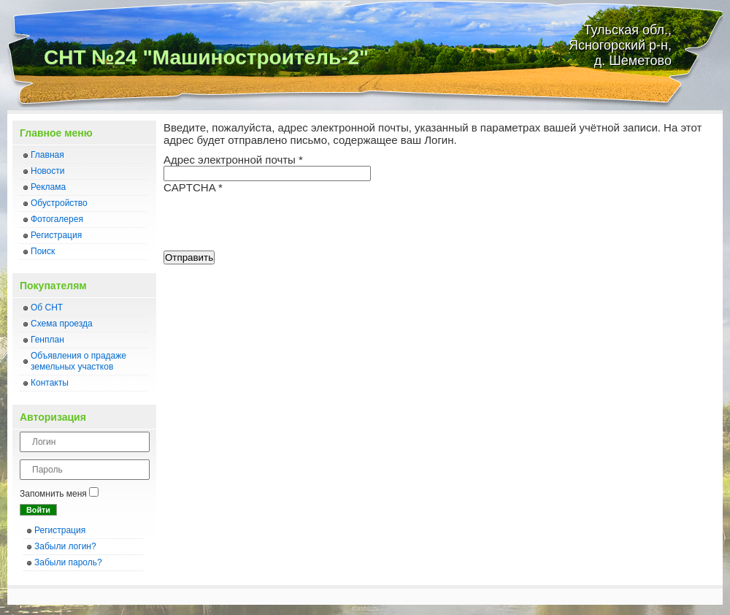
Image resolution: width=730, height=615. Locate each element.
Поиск (43, 251)
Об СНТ (47, 307)
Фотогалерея (57, 219)
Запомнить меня (53, 494)
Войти (38, 509)
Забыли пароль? (68, 562)
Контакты (50, 383)
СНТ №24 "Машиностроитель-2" (206, 57)
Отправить (189, 257)
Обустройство (59, 203)
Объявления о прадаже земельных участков (78, 361)
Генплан (47, 340)
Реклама (48, 187)
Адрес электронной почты (233, 159)
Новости (47, 171)
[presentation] (274, 222)
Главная (47, 155)
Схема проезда (62, 323)
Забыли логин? (65, 546)
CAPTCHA (193, 187)
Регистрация (56, 235)
